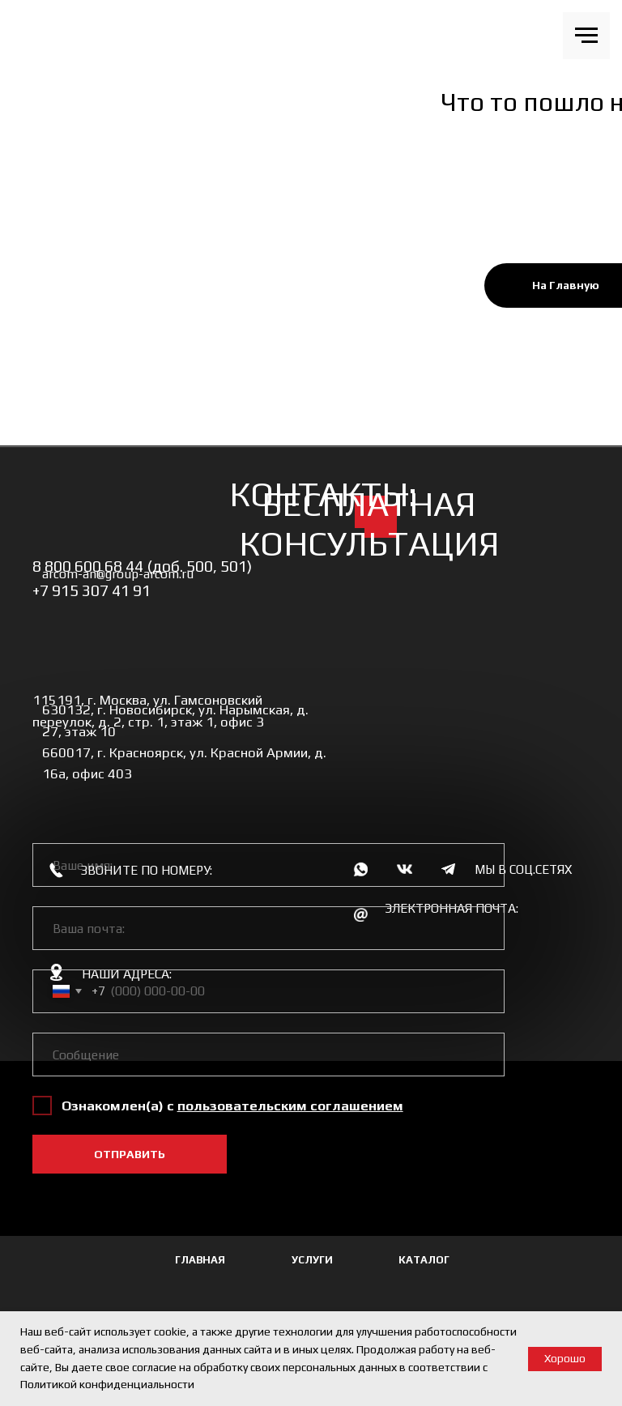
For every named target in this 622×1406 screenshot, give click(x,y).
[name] (268, 865)
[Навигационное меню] (586, 36)
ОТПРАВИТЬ (129, 1154)
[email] (268, 928)
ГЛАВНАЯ (200, 1260)
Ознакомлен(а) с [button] (119, 1105)
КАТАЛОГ (423, 1260)
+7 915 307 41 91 (91, 590)
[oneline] (268, 1054)
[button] (290, 1105)
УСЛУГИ (312, 1260)
